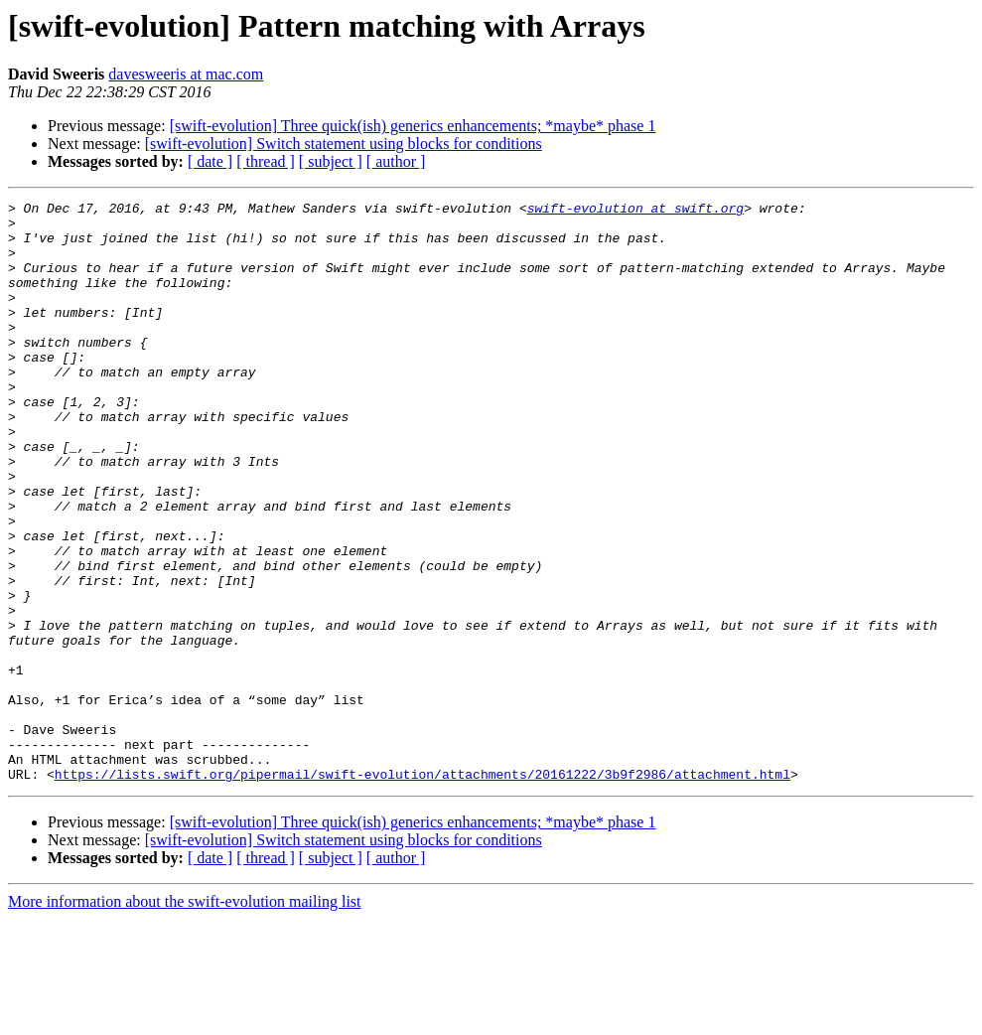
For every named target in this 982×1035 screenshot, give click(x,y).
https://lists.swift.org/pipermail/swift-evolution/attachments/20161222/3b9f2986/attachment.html (422, 890)
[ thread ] (265, 161)
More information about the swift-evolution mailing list (184, 1017)
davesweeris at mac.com (185, 74)
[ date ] (210, 161)
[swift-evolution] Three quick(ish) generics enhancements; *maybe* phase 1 (413, 125)
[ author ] (396, 161)
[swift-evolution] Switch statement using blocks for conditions (343, 143)
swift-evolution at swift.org (635, 211)
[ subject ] (330, 161)
